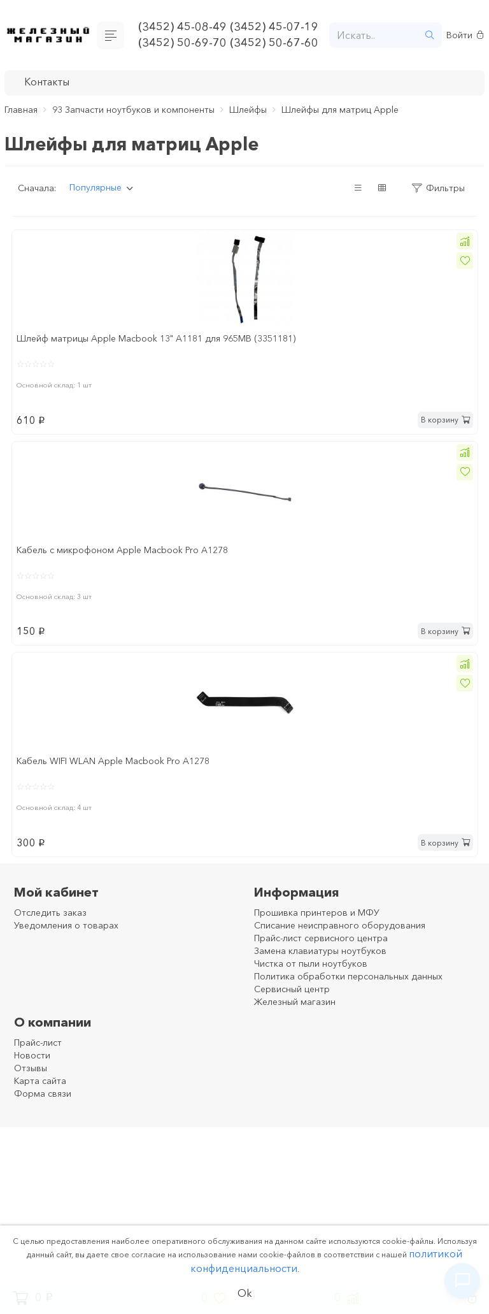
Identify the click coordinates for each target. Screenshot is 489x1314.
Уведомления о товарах (66, 925)
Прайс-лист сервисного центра (321, 938)
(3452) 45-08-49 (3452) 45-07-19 (228, 27)
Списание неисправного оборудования (339, 925)
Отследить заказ (50, 912)
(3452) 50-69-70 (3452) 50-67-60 (228, 43)
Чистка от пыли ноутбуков (310, 963)
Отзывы (30, 1068)
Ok (244, 1293)
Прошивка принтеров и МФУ (316, 912)
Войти (465, 35)
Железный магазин (295, 1001)
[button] (465, 241)
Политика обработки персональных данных (348, 976)
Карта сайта (40, 1081)
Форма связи (42, 1093)
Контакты (46, 81)
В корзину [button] (445, 419)
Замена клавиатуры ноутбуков (320, 951)
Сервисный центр (292, 989)
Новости (32, 1055)
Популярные (95, 187)
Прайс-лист (38, 1042)
